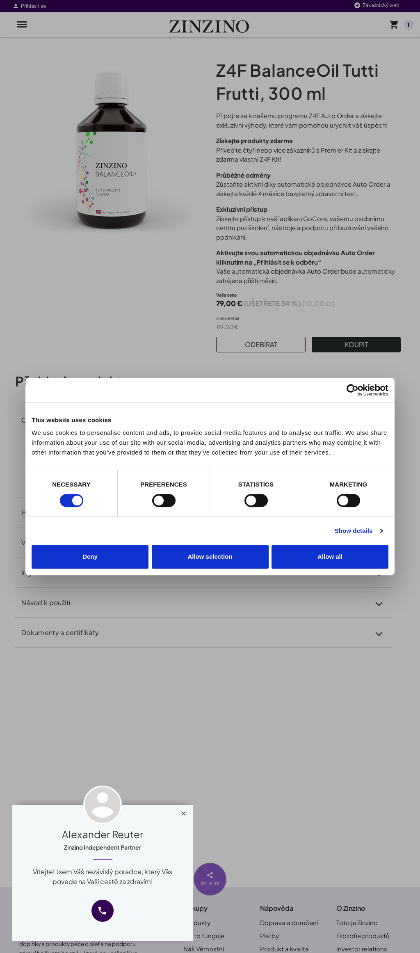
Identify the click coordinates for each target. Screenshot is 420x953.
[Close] (183, 811)
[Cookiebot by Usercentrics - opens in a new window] (352, 390)
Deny (90, 556)
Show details (354, 530)
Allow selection (209, 556)
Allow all (329, 556)
